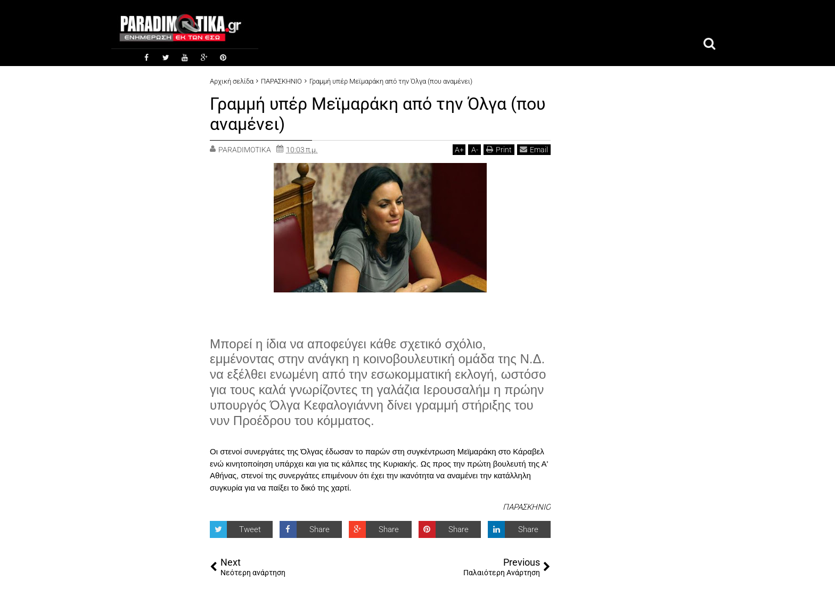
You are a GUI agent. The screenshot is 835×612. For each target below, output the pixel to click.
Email (534, 149)
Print (499, 149)
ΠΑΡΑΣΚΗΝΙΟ (527, 507)
